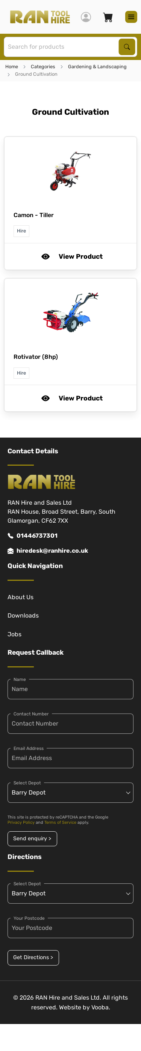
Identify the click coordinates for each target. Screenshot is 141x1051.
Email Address (29, 748)
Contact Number (31, 714)
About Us (20, 597)
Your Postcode (29, 918)
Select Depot (27, 783)
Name (20, 679)
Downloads (23, 615)
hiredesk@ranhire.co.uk (48, 550)
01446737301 (33, 535)
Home (11, 66)
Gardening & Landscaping (97, 66)
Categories (43, 66)
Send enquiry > (32, 838)
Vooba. (100, 1007)
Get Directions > (33, 957)
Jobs (14, 634)
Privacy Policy (21, 822)
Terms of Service (60, 822)
